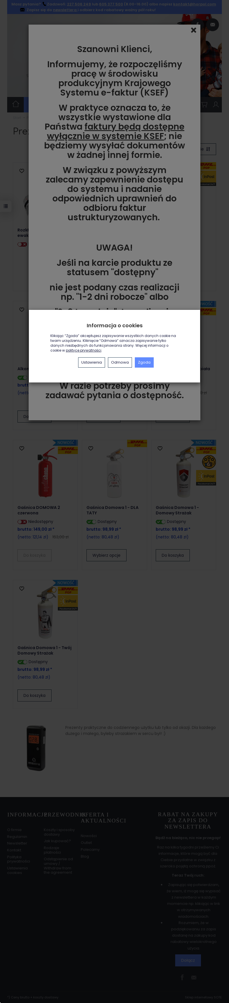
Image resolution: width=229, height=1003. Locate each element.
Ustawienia (91, 362)
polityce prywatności (83, 350)
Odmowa (120, 362)
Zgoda (144, 362)
